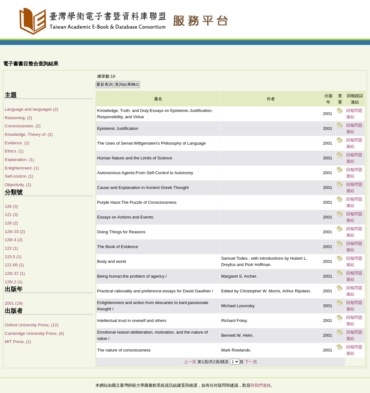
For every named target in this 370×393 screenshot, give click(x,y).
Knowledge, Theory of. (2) (29, 134)
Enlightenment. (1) (22, 168)
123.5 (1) (13, 256)
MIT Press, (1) (18, 341)
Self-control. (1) (19, 176)
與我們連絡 (260, 385)
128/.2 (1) (14, 282)
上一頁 (190, 361)
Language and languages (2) (31, 109)
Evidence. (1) (17, 143)
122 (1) (11, 248)
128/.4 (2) (14, 239)
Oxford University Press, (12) (31, 325)
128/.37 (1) (15, 273)
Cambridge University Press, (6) (34, 333)
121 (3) (11, 214)
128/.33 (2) (15, 231)
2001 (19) (14, 303)
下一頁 (251, 361)
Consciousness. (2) (22, 126)
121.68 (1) (14, 265)
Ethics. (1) (14, 151)
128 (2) (11, 223)
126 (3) (11, 206)
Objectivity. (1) (18, 184)
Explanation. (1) (19, 159)
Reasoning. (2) (18, 117)
